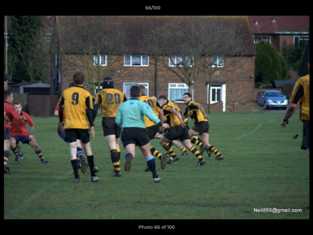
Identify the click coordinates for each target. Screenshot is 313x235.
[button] (286, 9)
